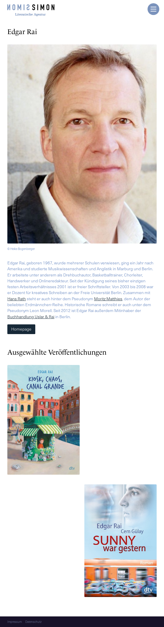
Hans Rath (16, 298)
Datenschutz (33, 621)
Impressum (14, 621)
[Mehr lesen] (43, 420)
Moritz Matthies (108, 298)
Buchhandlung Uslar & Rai (30, 316)
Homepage (21, 329)
